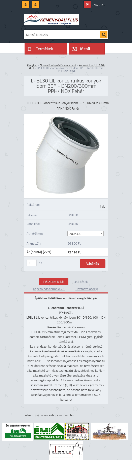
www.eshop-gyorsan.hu (57, 415)
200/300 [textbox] (75, 233)
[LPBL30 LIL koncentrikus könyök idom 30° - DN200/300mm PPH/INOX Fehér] (66, 115)
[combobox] (85, 233)
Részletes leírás (53, 281)
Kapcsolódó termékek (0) (49, 288)
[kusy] (32, 262)
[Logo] (51, 19)
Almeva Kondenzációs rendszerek (58, 65)
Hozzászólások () (86, 288)
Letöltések (80, 281)
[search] (103, 35)
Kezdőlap (32, 65)
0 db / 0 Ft (97, 5)
